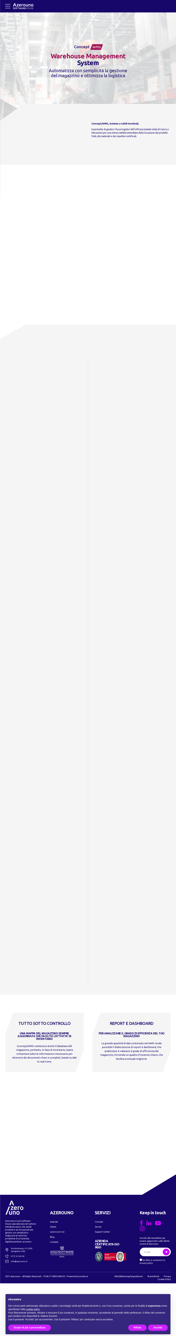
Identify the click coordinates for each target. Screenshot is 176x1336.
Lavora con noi (57, 1284)
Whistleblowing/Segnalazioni (128, 1329)
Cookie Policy (164, 1332)
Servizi (98, 1279)
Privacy (167, 1329)
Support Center (102, 1284)
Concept (99, 1274)
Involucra (83, 1329)
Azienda (54, 1274)
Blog (52, 1289)
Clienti (53, 1279)
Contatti (54, 1294)
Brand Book (153, 1329)
